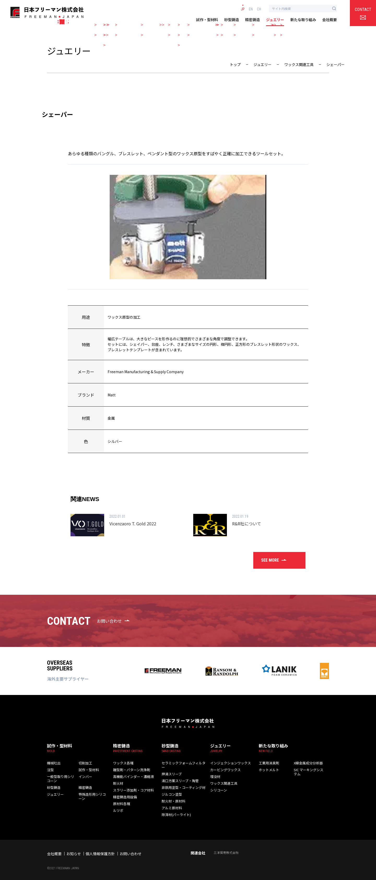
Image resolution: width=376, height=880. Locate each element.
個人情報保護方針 (100, 849)
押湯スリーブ (171, 770)
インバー (85, 776)
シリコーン (218, 790)
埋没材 (215, 776)
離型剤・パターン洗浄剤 (130, 770)
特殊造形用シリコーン (91, 796)
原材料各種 (121, 803)
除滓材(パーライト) (175, 810)
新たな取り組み (303, 19)
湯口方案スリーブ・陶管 (179, 776)
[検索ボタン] (334, 8)
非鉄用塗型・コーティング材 (182, 783)
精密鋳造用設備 (124, 797)
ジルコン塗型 (171, 790)
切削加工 (85, 763)
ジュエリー (275, 19)
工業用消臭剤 (268, 763)
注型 (50, 770)
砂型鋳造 (231, 19)
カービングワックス (224, 770)
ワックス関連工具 (222, 783)
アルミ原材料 (171, 803)
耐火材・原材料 (173, 797)
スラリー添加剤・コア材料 (132, 790)
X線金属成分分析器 (307, 763)
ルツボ (117, 810)
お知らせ (73, 849)
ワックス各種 (122, 763)
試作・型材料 (207, 19)
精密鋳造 (252, 19)
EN (251, 9)
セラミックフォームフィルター (183, 763)
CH (259, 9)
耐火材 (117, 783)
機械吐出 (53, 763)
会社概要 (329, 19)
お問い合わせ (131, 849)
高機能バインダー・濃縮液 (132, 776)
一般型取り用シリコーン (59, 778)
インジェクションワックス (229, 763)
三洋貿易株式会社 (226, 848)
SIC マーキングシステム (309, 772)
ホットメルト (268, 770)
